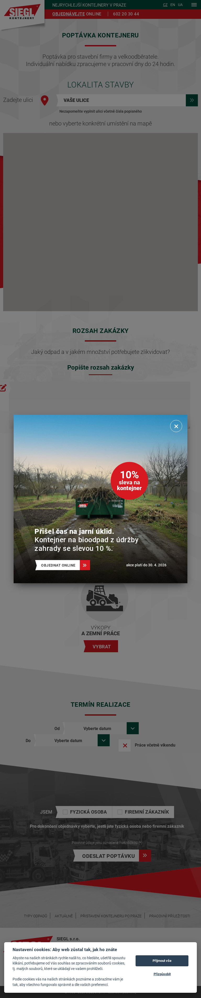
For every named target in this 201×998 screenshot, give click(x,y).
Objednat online (60, 565)
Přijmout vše (162, 960)
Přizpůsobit (162, 974)
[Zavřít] (176, 426)
